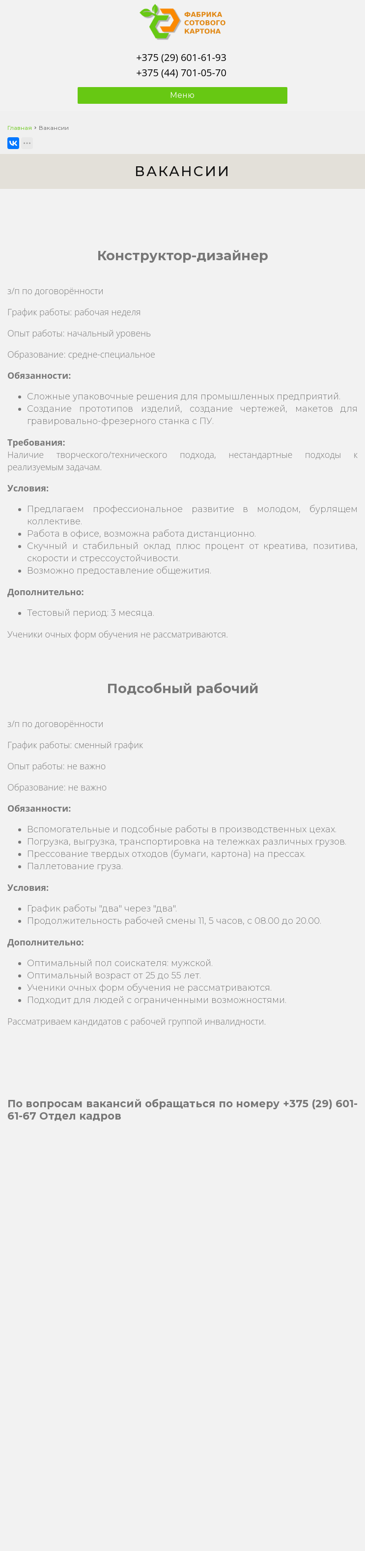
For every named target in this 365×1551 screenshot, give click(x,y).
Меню (182, 95)
